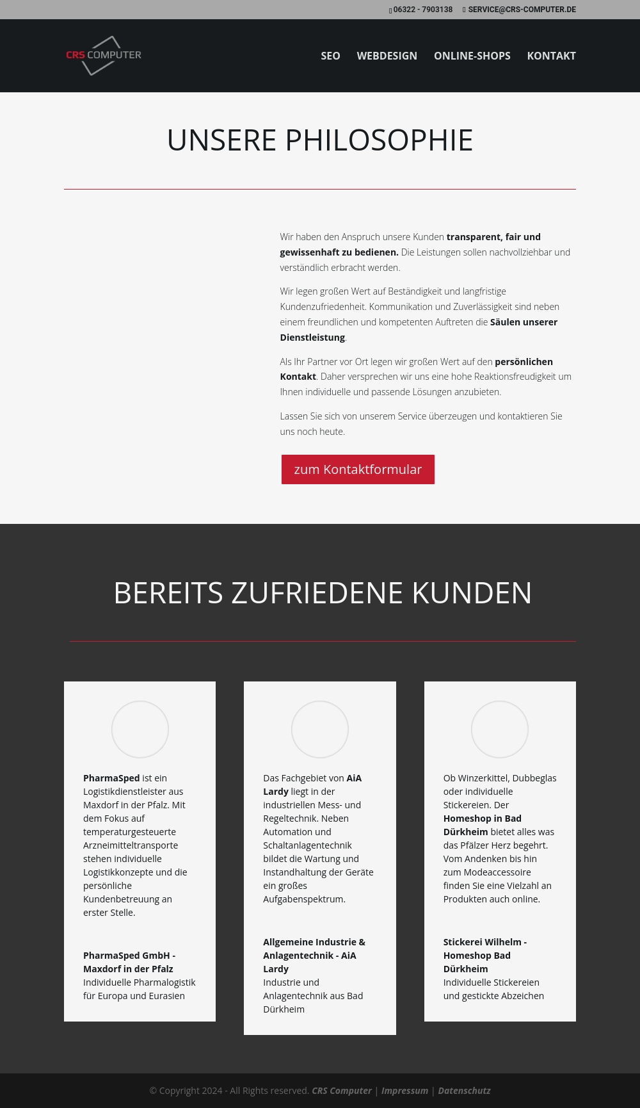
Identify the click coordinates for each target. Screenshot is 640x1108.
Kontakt (551, 57)
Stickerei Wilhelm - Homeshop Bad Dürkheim (485, 955)
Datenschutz (464, 1090)
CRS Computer (342, 1090)
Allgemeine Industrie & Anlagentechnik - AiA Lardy (314, 955)
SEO (330, 57)
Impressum (405, 1090)
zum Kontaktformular (358, 469)
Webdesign (387, 57)
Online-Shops (472, 57)
